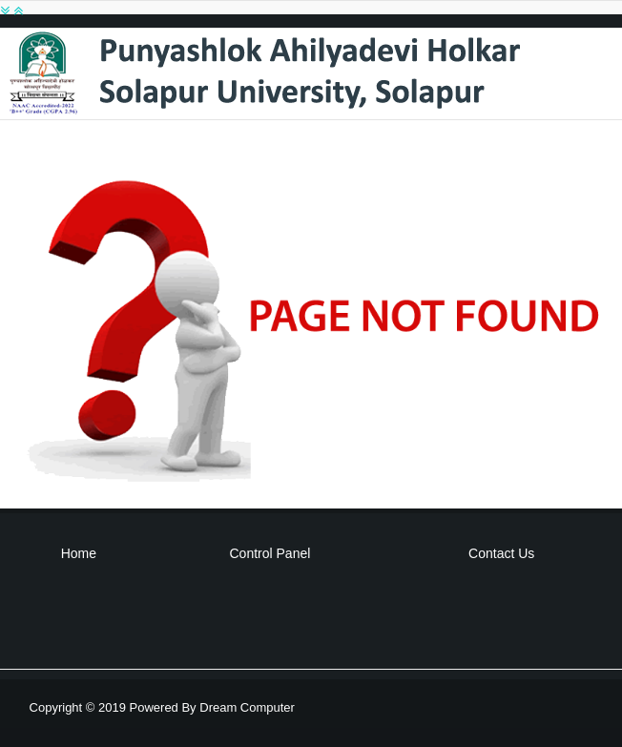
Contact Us (501, 553)
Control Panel (270, 553)
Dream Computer (246, 707)
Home (78, 553)
